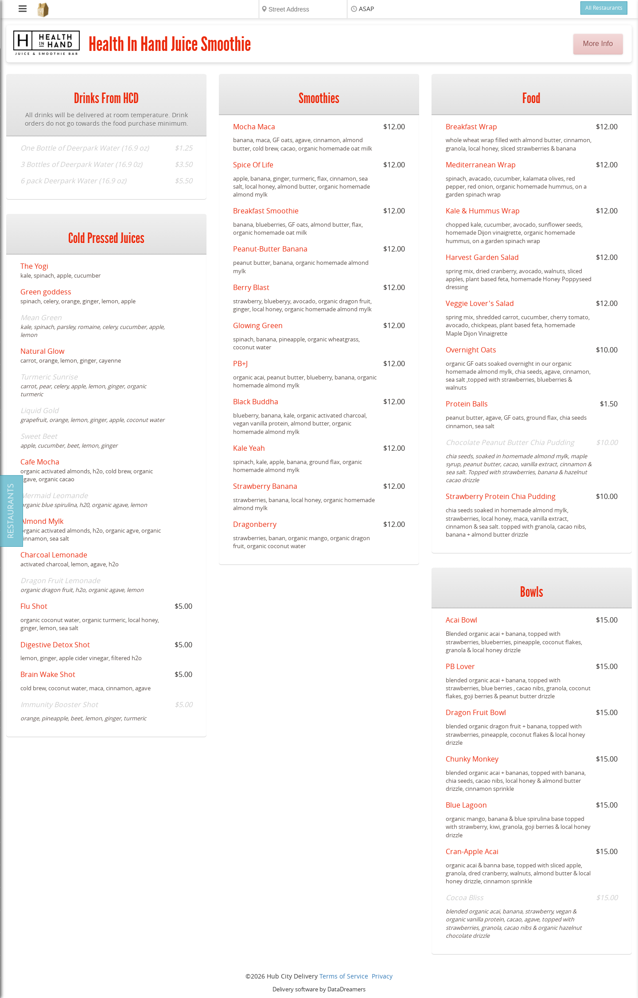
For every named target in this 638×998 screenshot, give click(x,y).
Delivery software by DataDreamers (319, 989)
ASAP (366, 9)
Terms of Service (343, 976)
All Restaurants (603, 8)
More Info (598, 43)
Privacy (382, 976)
